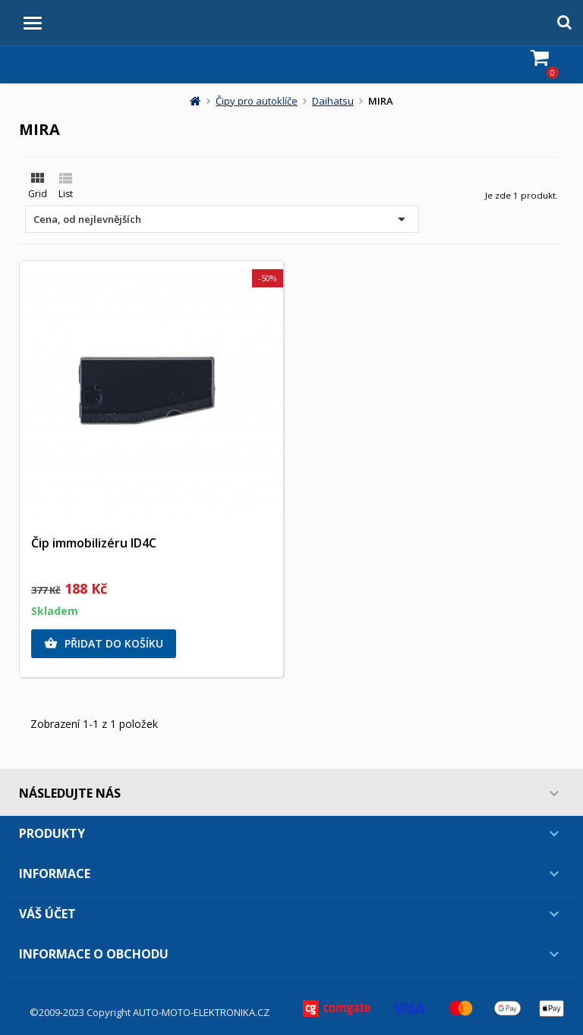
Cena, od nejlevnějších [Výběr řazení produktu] (222, 219)
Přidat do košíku (103, 643)
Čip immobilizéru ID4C (93, 543)
